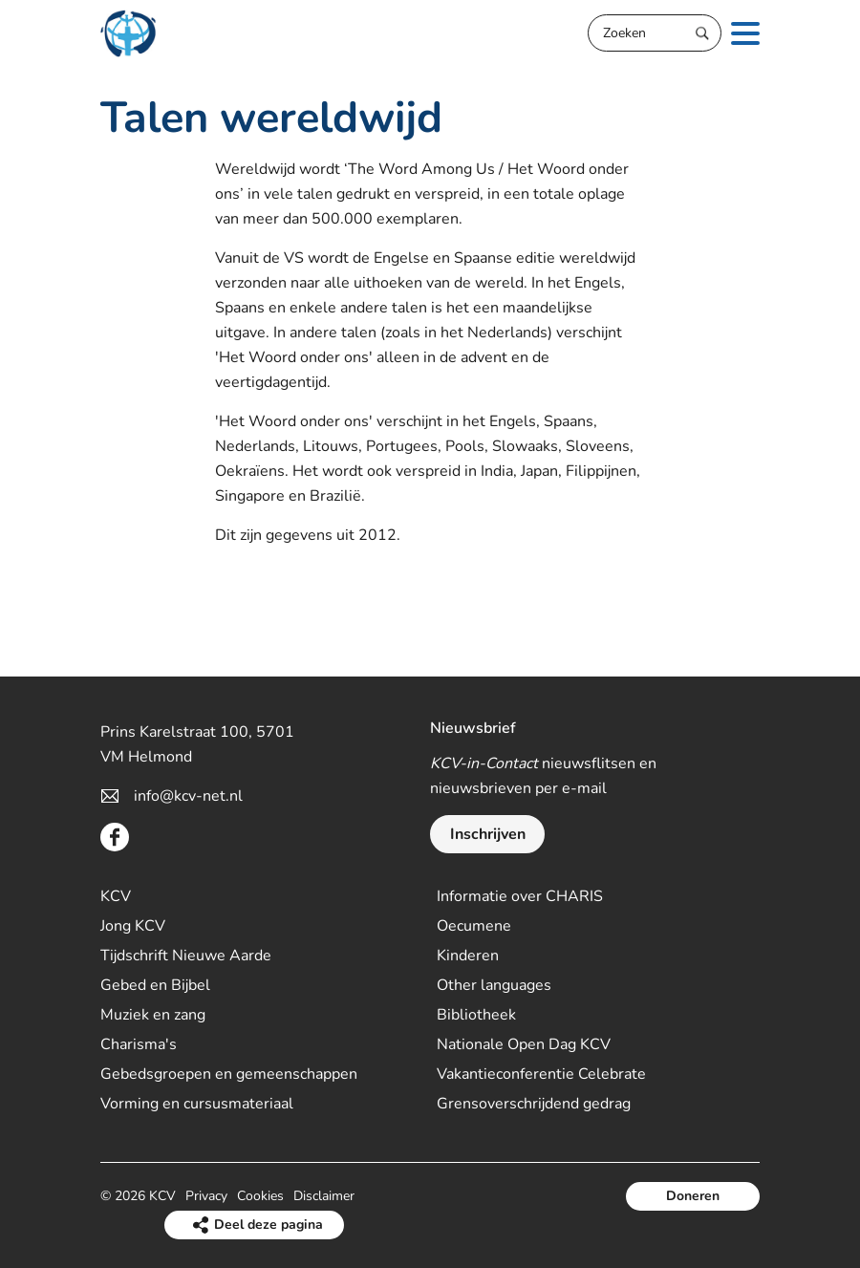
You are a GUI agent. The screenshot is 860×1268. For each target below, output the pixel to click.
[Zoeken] (654, 33)
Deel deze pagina (268, 1224)
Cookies (260, 1196)
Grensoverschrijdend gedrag (534, 1103)
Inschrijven (488, 834)
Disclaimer (324, 1196)
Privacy (206, 1196)
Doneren (693, 1196)
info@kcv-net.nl (188, 795)
